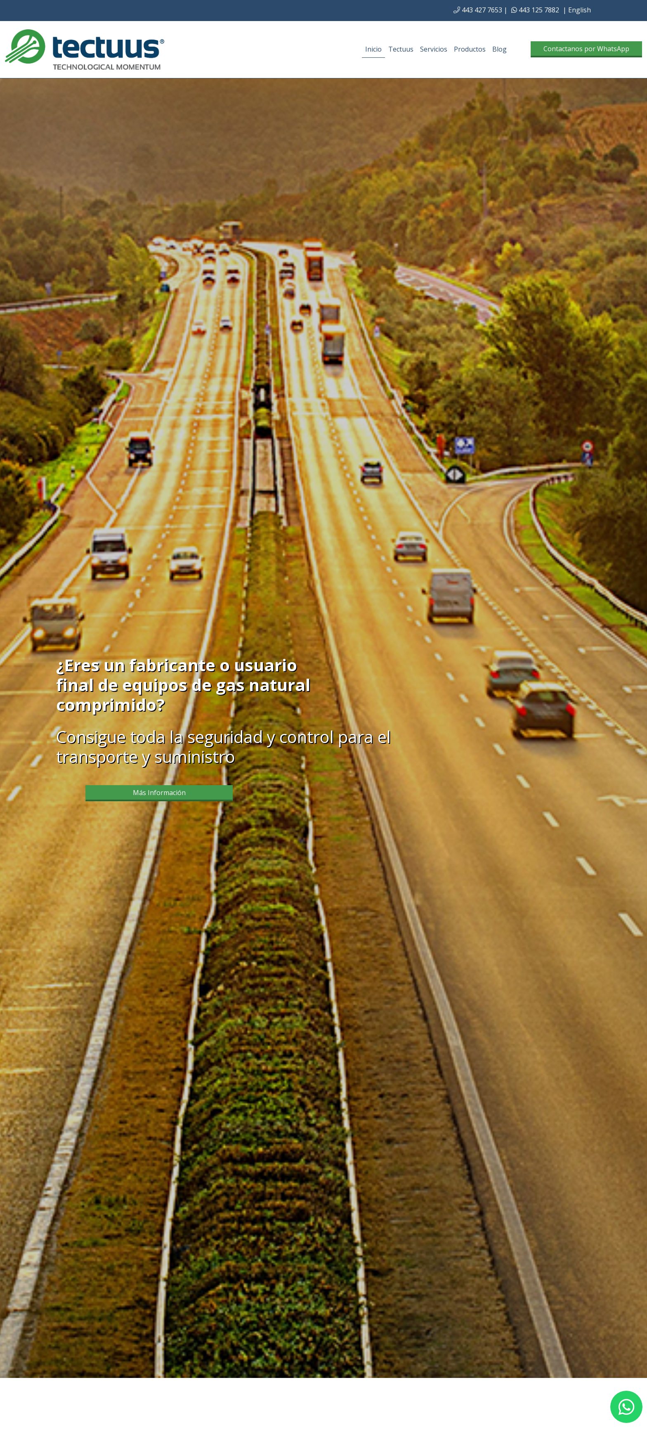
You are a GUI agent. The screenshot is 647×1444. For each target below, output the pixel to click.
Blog (499, 49)
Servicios (433, 49)
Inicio (373, 49)
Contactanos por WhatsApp (586, 48)
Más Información (159, 792)
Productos (470, 49)
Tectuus (400, 49)
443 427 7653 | (480, 9)
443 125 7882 (535, 9)
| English (577, 9)
